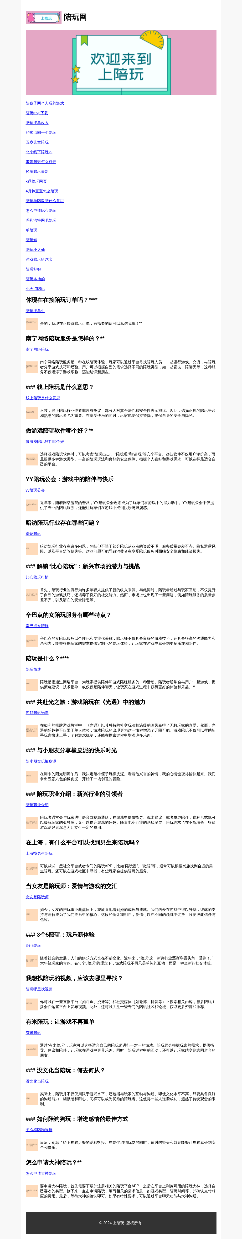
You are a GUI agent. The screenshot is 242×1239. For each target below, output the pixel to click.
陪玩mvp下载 (37, 113)
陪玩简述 (33, 669)
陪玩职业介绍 (37, 805)
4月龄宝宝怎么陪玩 (42, 191)
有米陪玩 (33, 1033)
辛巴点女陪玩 (37, 626)
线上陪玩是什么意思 (43, 398)
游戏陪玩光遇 (37, 713)
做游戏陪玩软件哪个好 (45, 442)
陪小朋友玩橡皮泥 (41, 761)
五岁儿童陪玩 (37, 142)
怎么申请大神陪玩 (41, 1173)
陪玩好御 (33, 269)
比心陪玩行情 (37, 577)
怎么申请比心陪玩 (41, 211)
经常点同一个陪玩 (41, 132)
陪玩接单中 (35, 311)
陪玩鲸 (31, 240)
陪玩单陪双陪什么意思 (45, 201)
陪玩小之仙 (35, 250)
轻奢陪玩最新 (37, 172)
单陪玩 (31, 230)
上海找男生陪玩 (39, 853)
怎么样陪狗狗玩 (39, 1130)
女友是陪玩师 (37, 897)
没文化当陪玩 (37, 1081)
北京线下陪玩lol (39, 152)
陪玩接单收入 (37, 123)
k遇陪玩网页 (36, 181)
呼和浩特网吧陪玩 (41, 220)
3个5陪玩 (33, 946)
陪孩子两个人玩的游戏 (45, 103)
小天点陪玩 (35, 289)
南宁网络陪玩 (37, 349)
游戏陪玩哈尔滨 (39, 259)
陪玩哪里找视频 (39, 989)
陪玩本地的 (35, 279)
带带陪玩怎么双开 (41, 162)
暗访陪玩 (33, 534)
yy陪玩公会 (35, 490)
